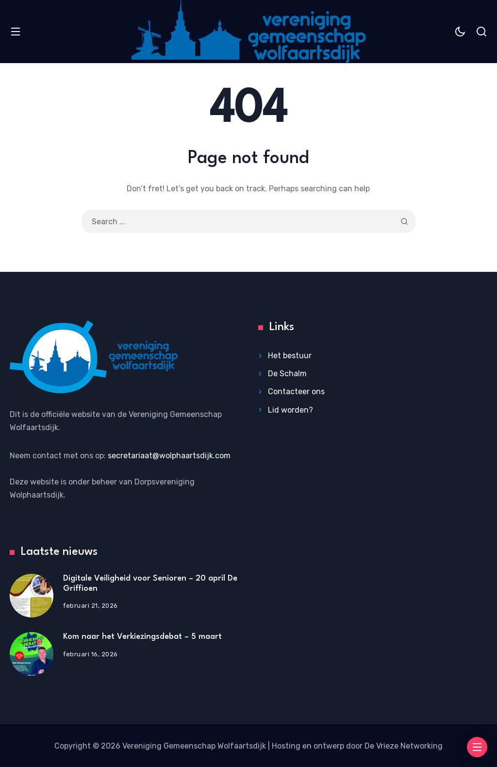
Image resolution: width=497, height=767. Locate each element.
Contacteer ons (296, 391)
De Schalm (287, 373)
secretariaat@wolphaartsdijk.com (169, 455)
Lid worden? (290, 410)
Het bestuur (290, 355)
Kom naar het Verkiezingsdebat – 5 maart (142, 637)
